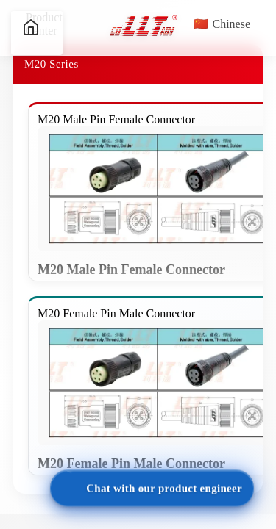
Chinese (222, 24)
